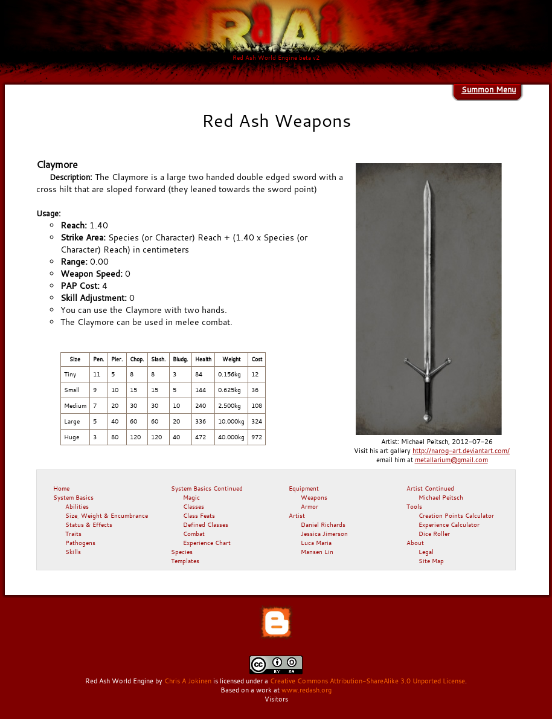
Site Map (431, 560)
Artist (297, 515)
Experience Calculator (449, 524)
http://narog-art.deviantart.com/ (461, 451)
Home (61, 488)
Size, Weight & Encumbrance (106, 515)
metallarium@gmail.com (451, 460)
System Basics (73, 497)
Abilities (77, 506)
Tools (414, 506)
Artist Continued (430, 488)
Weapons (314, 497)
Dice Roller (434, 533)
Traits (73, 533)
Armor (309, 506)
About (415, 542)
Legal (426, 551)
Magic (191, 497)
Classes (193, 506)
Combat (194, 533)
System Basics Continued (207, 488)
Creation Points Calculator (456, 515)
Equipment (304, 488)
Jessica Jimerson (324, 533)
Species (182, 551)
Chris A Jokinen (187, 681)
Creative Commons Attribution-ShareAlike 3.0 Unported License (367, 681)
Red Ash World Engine (119, 681)
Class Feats (199, 515)
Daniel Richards (323, 524)
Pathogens (80, 542)
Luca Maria (316, 542)
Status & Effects (88, 524)
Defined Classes (205, 524)
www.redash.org (306, 690)
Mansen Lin (317, 551)
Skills (73, 551)
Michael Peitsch (441, 497)
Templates (185, 560)
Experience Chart (207, 542)
